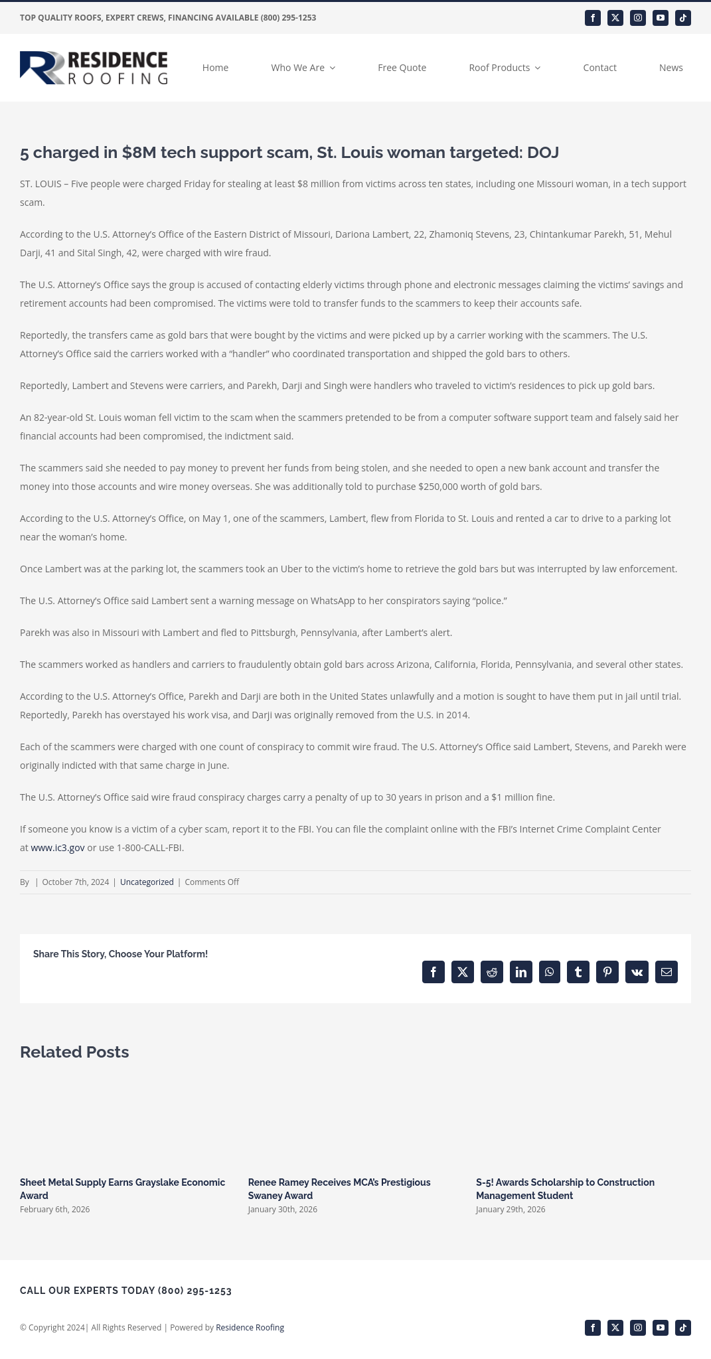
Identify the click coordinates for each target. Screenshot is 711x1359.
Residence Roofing (250, 1327)
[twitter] (615, 18)
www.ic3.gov (57, 847)
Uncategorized (147, 882)
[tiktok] (683, 18)
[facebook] (593, 18)
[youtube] (661, 18)
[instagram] (638, 18)
